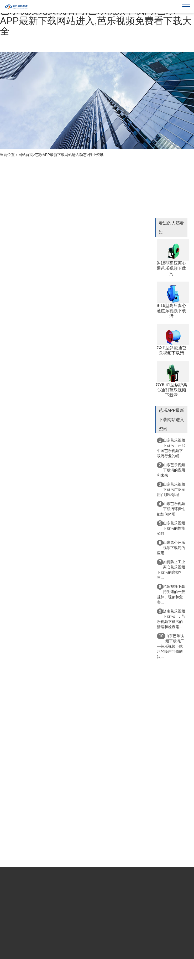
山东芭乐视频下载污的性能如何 (171, 528)
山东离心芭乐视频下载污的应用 (171, 547)
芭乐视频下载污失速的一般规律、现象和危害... (171, 594)
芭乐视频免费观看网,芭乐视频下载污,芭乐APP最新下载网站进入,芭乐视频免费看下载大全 (96, 20)
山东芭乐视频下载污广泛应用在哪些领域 (171, 489)
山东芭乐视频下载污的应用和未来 (171, 469)
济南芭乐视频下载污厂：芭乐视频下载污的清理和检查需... (171, 618)
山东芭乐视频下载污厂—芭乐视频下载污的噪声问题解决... (170, 646)
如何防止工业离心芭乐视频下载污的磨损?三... (171, 569)
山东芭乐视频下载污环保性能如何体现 (171, 508)
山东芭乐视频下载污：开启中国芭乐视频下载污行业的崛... (171, 448)
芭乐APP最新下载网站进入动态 (61, 155)
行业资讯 (96, 155)
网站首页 (25, 155)
